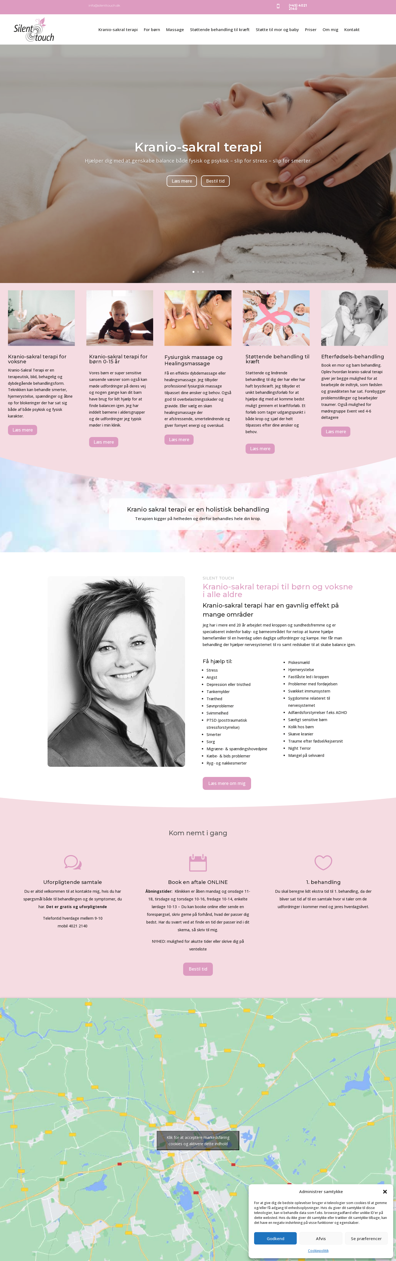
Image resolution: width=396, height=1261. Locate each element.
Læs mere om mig (227, 783)
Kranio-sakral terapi (118, 29)
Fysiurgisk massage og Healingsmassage (193, 360)
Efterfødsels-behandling (352, 357)
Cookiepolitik (318, 1250)
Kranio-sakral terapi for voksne (37, 359)
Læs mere (182, 189)
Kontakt (352, 29)
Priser (311, 29)
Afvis (321, 1238)
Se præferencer (366, 1238)
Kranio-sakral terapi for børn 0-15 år (118, 359)
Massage (175, 29)
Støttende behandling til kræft (220, 29)
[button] (385, 1191)
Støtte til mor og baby (277, 29)
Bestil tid (215, 189)
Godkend (275, 1238)
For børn (152, 29)
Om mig (330, 29)
